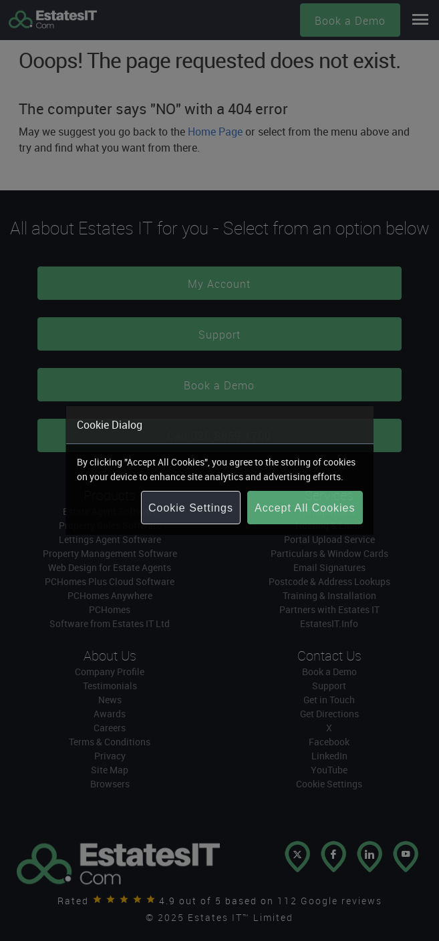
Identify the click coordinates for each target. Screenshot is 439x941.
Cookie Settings (190, 508)
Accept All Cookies (305, 508)
